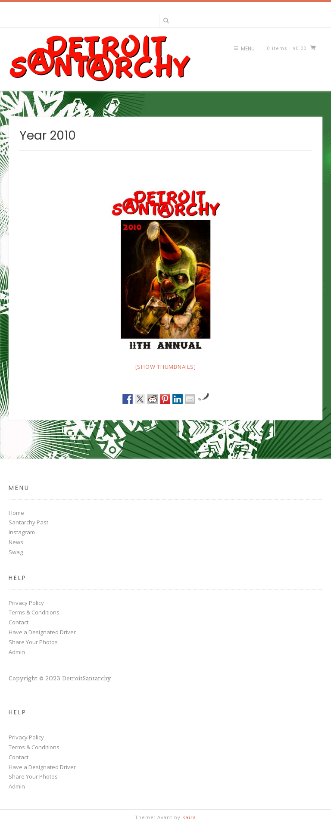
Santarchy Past (28, 522)
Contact (18, 622)
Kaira (189, 817)
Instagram (22, 532)
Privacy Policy (26, 603)
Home (16, 513)
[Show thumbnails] (165, 367)
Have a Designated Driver (42, 632)
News (16, 542)
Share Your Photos (33, 642)
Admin (17, 652)
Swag (16, 552)
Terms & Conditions (34, 612)
